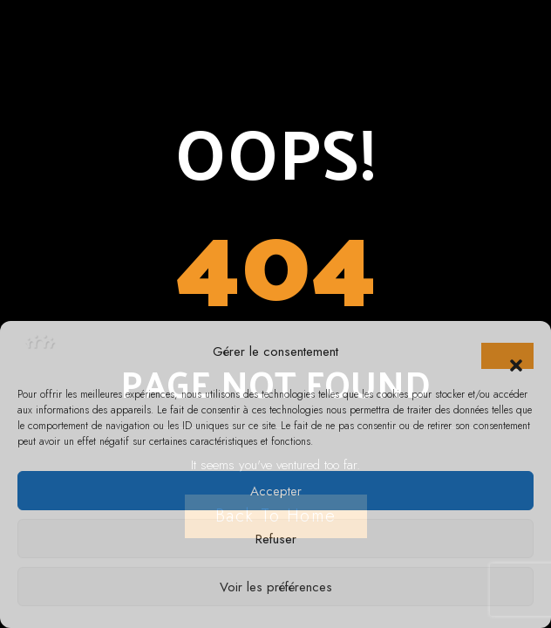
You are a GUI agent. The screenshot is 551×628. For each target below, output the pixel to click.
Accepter (276, 491)
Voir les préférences (276, 587)
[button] (507, 356)
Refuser (275, 539)
